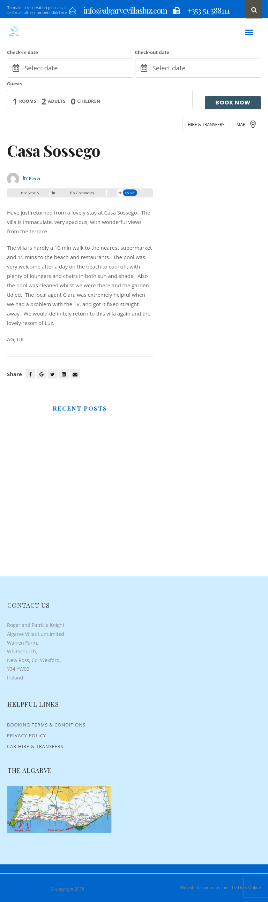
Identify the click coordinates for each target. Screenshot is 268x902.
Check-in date (22, 52)
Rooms (27, 101)
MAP (246, 124)
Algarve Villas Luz (26, 889)
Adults (56, 101)
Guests (14, 83)
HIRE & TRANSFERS (206, 124)
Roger (35, 178)
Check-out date (152, 52)
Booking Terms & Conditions (46, 725)
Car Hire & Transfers (35, 746)
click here (59, 12)
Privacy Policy (26, 735)
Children (88, 101)
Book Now (233, 103)
